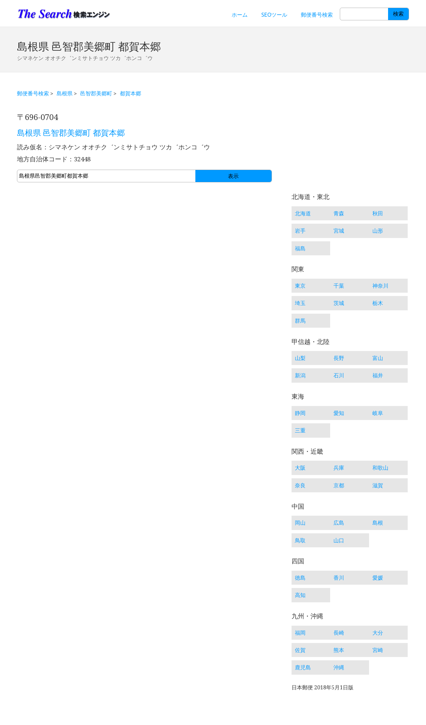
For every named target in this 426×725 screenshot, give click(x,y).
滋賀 (377, 485)
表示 (233, 176)
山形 (377, 231)
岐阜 (377, 413)
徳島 (300, 578)
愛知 (338, 413)
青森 (338, 213)
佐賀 (300, 650)
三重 (300, 430)
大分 (377, 633)
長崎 (338, 633)
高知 (300, 595)
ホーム (240, 15)
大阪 (300, 468)
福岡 (300, 633)
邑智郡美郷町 (96, 93)
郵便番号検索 (317, 15)
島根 (377, 523)
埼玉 (300, 303)
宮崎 (377, 650)
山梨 (300, 358)
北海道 (303, 213)
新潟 (300, 375)
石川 (338, 375)
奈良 (300, 485)
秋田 (377, 213)
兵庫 (338, 468)
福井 (377, 375)
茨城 (338, 303)
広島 (338, 523)
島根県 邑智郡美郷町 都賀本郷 (71, 133)
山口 (338, 540)
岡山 (300, 523)
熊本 (338, 650)
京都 (338, 485)
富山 (377, 358)
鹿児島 (303, 667)
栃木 (377, 303)
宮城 (338, 231)
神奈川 (380, 286)
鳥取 (300, 540)
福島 (300, 248)
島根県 (65, 93)
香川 (338, 578)
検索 (398, 14)
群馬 (300, 321)
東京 (300, 286)
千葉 (338, 286)
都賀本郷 (130, 93)
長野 (338, 358)
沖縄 (338, 667)
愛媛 (377, 578)
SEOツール (274, 15)
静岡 (300, 413)
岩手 (300, 231)
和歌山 (380, 468)
